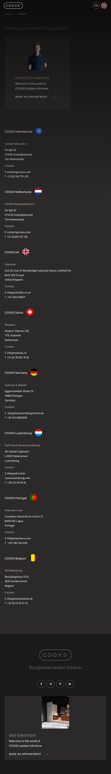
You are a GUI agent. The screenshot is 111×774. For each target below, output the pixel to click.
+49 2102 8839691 (17, 417)
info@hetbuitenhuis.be (20, 598)
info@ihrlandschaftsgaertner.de (25, 413)
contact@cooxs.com (19, 172)
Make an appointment (31, 97)
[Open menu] (104, 5)
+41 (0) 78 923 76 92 (18, 357)
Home (8, 14)
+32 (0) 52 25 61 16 (17, 603)
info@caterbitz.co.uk (19, 292)
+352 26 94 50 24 (16, 482)
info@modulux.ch (17, 353)
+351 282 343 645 (17, 543)
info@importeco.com (19, 538)
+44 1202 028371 (16, 297)
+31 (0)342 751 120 (17, 237)
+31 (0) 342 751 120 (17, 176)
